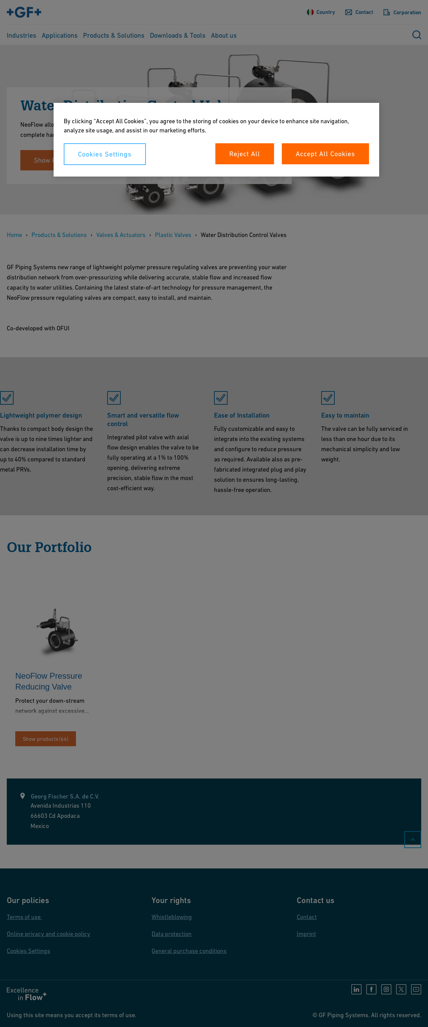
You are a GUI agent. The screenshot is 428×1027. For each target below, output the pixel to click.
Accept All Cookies (325, 154)
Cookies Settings (105, 154)
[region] (216, 140)
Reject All (244, 154)
